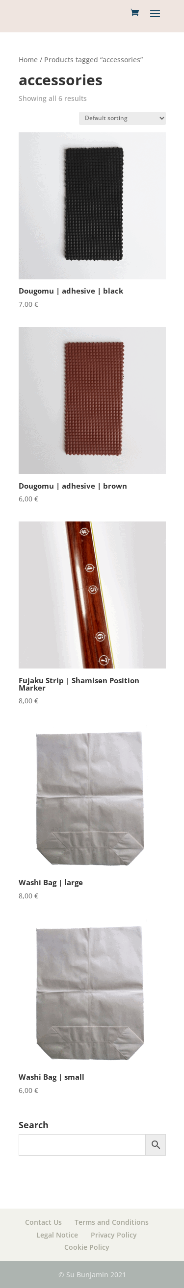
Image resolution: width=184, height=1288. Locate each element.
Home (28, 59)
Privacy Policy (114, 1234)
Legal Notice (57, 1234)
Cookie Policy (86, 1247)
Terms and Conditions (112, 1222)
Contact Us (43, 1222)
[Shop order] (122, 118)
